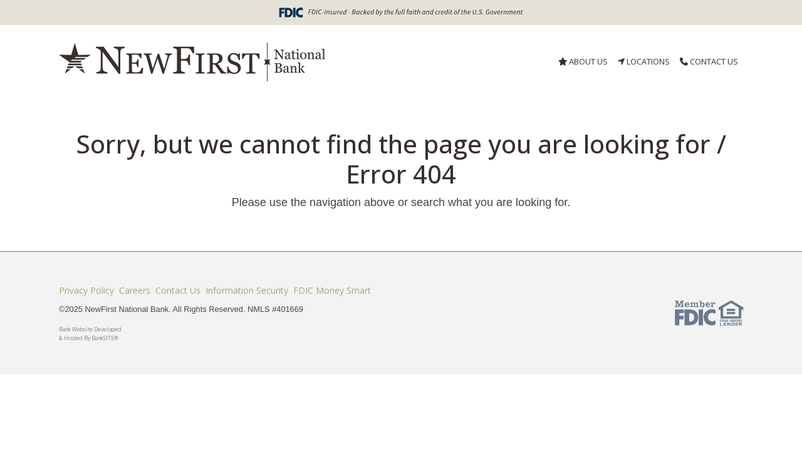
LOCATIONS (644, 61)
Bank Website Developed (284, 333)
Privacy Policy (86, 290)
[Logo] (192, 62)
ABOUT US (583, 61)
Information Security (247, 290)
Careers (134, 290)
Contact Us (177, 290)
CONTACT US (709, 61)
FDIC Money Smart (332, 290)
